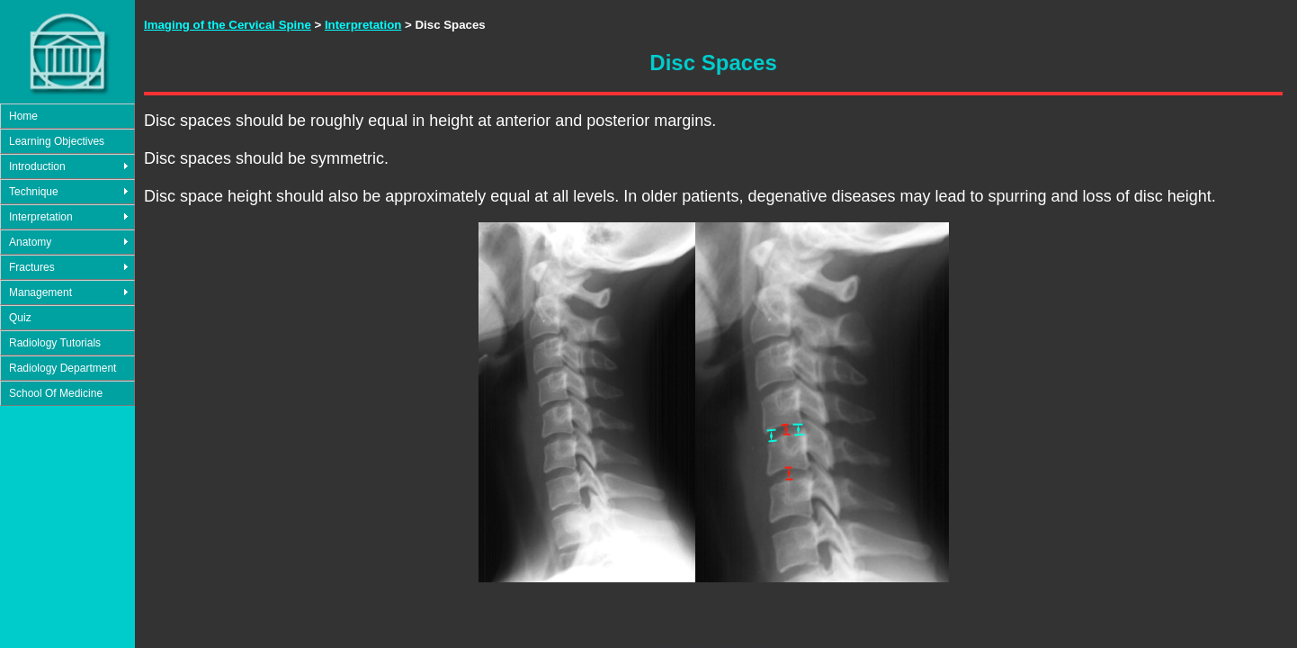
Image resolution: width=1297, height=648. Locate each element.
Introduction (37, 166)
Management (40, 292)
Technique (33, 191)
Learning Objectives (56, 141)
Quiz (20, 317)
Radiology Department (62, 368)
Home (23, 116)
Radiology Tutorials (55, 343)
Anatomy (30, 242)
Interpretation (41, 217)
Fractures (32, 267)
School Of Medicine (56, 393)
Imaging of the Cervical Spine (227, 25)
